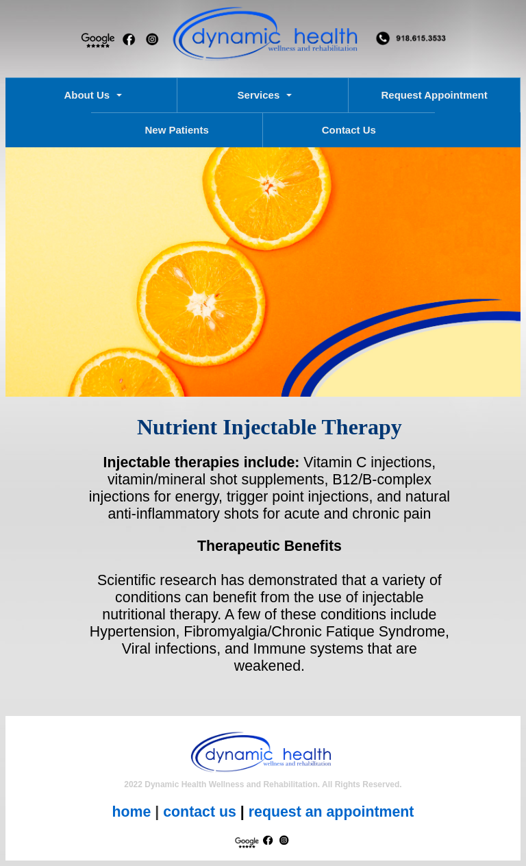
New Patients (176, 130)
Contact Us (349, 130)
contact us (199, 812)
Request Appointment (434, 95)
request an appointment (331, 812)
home (131, 812)
